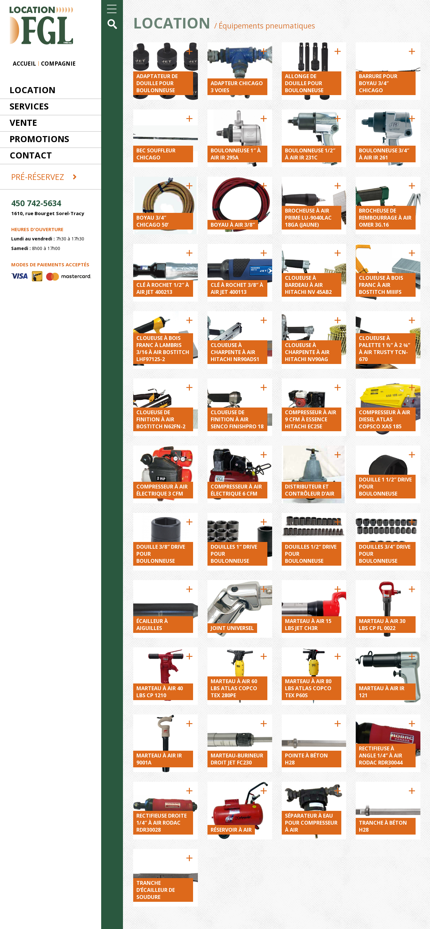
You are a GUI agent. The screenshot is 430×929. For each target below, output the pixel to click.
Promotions (39, 139)
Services (29, 106)
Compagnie (58, 63)
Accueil (24, 63)
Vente (23, 122)
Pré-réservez (44, 176)
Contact (31, 155)
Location (32, 90)
